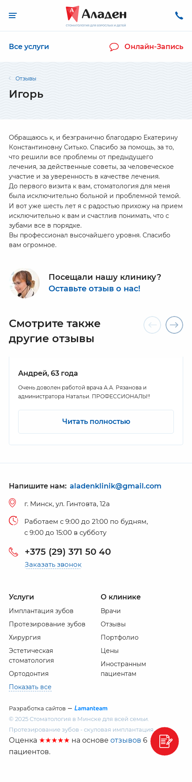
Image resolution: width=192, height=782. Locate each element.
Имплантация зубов (41, 611)
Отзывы (113, 624)
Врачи (111, 611)
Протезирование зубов (47, 624)
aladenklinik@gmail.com (116, 486)
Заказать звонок (53, 564)
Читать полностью (96, 421)
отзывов (125, 740)
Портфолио (120, 637)
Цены (110, 651)
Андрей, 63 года (48, 373)
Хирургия (25, 637)
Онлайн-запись (146, 46)
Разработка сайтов (37, 708)
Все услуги (29, 46)
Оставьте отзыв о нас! (94, 289)
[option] (96, 401)
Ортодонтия (29, 674)
